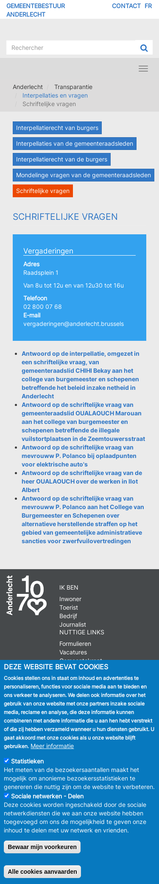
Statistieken (27, 765)
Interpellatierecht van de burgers (61, 159)
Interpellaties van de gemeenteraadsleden (74, 143)
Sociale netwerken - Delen (47, 800)
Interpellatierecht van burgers (57, 127)
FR (148, 5)
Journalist (72, 624)
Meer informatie (52, 750)
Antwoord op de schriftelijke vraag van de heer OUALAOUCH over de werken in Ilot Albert (82, 481)
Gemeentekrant (80, 660)
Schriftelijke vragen (43, 190)
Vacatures (73, 652)
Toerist (68, 607)
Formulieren (75, 643)
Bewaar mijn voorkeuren (42, 851)
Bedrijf (68, 615)
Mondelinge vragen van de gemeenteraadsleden (83, 175)
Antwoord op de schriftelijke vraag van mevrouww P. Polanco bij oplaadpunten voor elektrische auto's (79, 455)
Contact (126, 5)
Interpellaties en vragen (55, 95)
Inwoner (70, 598)
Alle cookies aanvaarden (42, 876)
